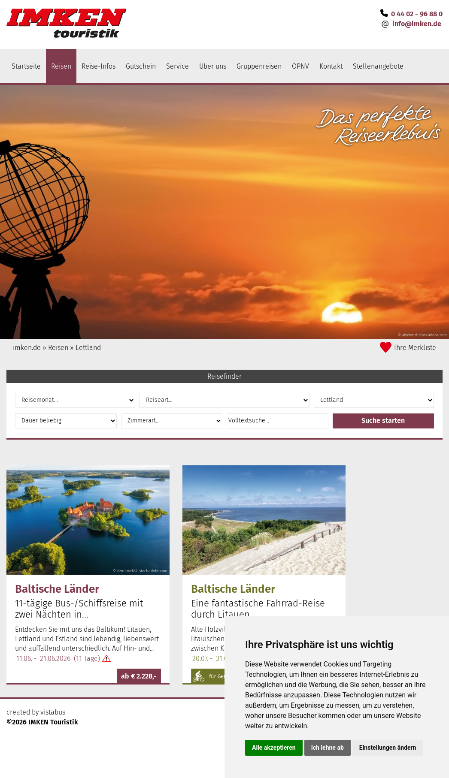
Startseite (26, 66)
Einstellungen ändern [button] (387, 747)
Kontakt (331, 66)
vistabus (52, 712)
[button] (383, 420)
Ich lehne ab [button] (327, 747)
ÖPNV (300, 66)
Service (177, 66)
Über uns (212, 66)
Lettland (88, 348)
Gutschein (141, 66)
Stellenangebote (378, 66)
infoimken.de (416, 24)
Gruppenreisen (259, 66)
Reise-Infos (98, 66)
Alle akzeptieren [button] (274, 747)
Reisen (61, 66)
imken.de (27, 348)
